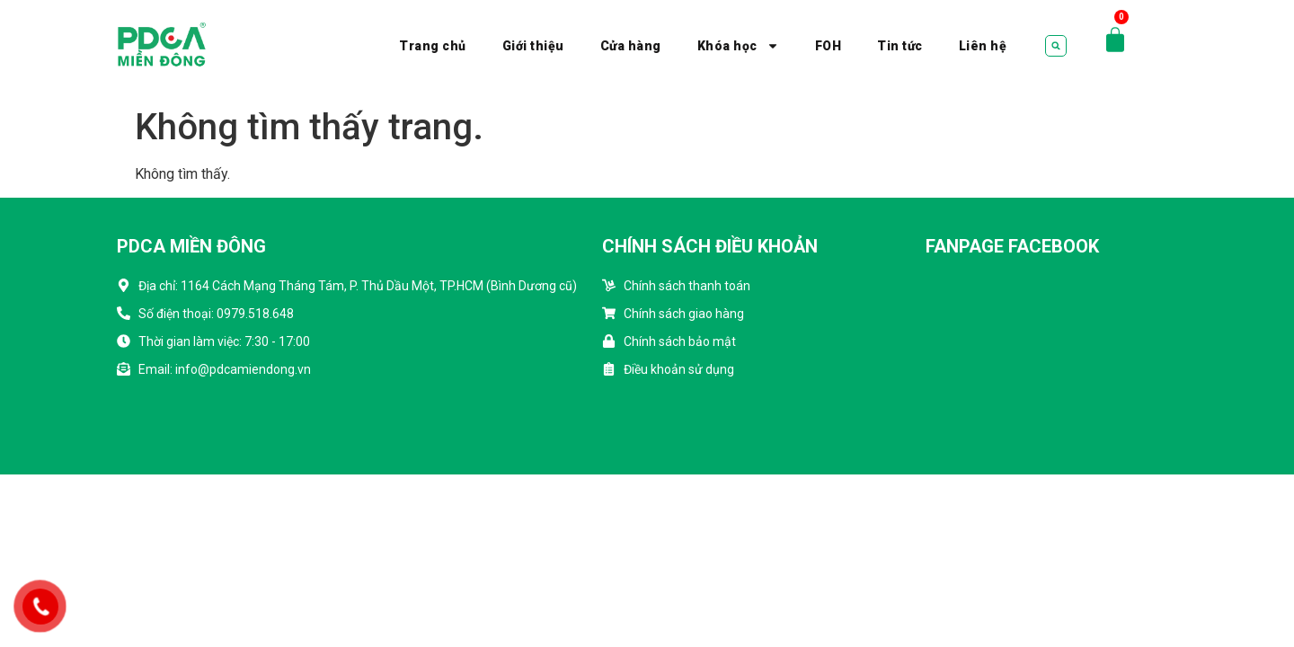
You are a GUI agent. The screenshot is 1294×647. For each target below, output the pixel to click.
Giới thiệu (533, 46)
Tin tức (900, 46)
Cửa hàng (630, 46)
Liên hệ (983, 46)
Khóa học (738, 46)
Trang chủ (432, 46)
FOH (828, 46)
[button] (1056, 46)
